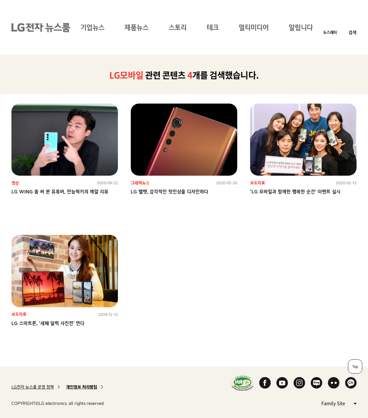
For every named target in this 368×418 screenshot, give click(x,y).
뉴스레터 (330, 32)
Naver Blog (316, 383)
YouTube (282, 383)
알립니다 (301, 27)
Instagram (299, 383)
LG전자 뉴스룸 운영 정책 (32, 387)
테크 (213, 27)
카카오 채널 (351, 383)
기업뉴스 (92, 27)
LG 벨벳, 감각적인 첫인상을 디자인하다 (169, 192)
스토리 (178, 27)
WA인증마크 (243, 383)
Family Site (338, 403)
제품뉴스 (136, 27)
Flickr (333, 383)
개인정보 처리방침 (81, 387)
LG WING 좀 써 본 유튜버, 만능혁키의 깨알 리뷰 (59, 192)
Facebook (265, 383)
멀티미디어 (254, 27)
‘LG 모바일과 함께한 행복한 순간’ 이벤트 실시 (295, 192)
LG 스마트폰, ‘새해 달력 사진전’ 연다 (47, 323)
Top (355, 366)
